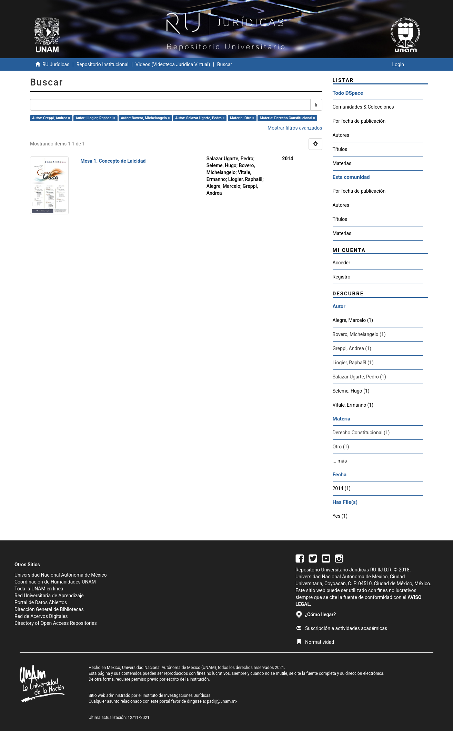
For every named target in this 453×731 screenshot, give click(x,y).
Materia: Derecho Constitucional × (287, 118)
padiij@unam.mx (222, 701)
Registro (342, 277)
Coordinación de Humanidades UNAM (55, 582)
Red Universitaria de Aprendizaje (49, 595)
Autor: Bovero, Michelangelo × (145, 118)
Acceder (341, 262)
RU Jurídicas (55, 64)
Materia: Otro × (242, 118)
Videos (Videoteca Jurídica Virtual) (172, 64)
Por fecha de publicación (359, 121)
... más (340, 461)
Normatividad (315, 642)
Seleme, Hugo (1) (351, 391)
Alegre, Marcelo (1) (353, 320)
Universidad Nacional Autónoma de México (60, 575)
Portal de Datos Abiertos (40, 602)
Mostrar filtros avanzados (295, 128)
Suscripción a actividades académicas (341, 628)
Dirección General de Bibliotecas (49, 609)
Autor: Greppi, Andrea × (51, 118)
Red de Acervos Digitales (41, 616)
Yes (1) (340, 516)
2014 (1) (342, 488)
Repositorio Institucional (103, 64)
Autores (341, 135)
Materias (342, 163)
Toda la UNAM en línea (38, 588)
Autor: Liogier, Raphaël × (95, 118)
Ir (316, 105)
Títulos (340, 149)
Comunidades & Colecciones (363, 107)
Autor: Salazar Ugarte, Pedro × (199, 118)
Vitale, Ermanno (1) (353, 405)
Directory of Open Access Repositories (55, 623)
